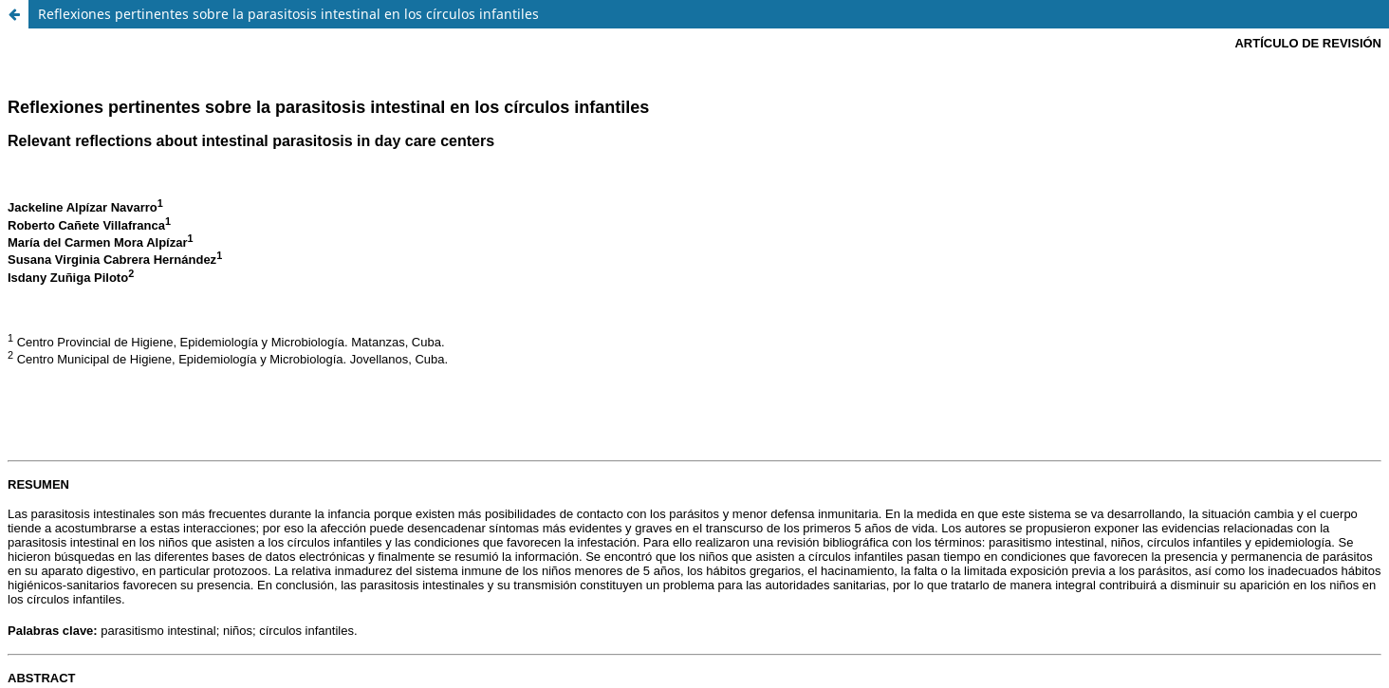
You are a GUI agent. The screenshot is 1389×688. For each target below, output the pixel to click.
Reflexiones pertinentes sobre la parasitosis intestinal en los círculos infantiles (288, 14)
